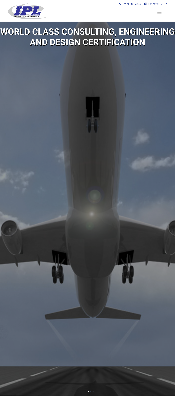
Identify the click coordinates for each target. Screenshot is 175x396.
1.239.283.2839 (130, 4)
